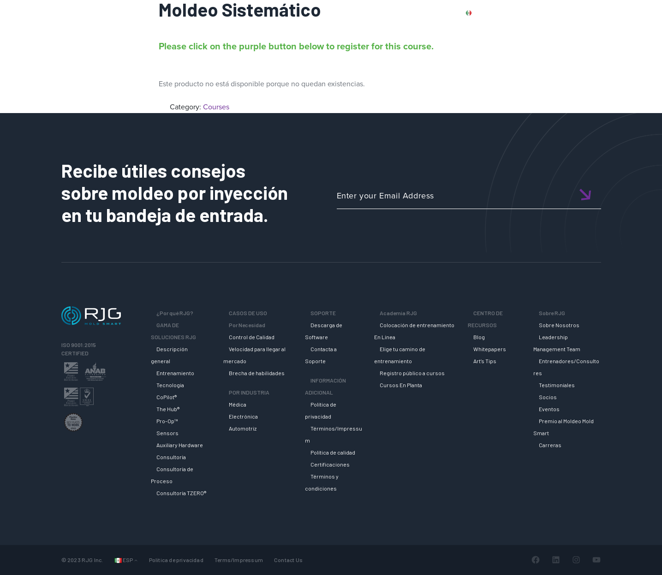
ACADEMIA (476, 29)
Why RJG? (266, 29)
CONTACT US (564, 12)
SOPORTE (424, 29)
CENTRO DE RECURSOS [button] (549, 29)
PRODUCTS (516, 12)
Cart (641, 12)
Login (614, 12)
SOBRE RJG (625, 29)
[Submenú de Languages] (135, 560)
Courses (216, 107)
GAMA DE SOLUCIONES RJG (346, 29)
